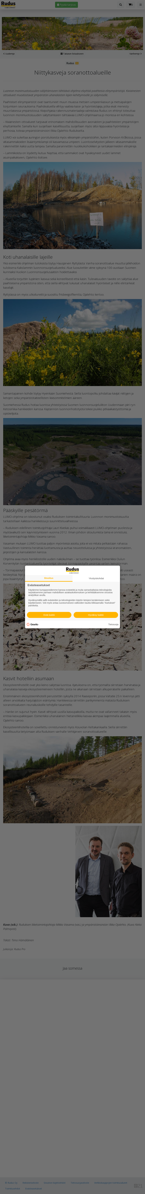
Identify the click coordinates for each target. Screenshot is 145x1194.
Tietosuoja (113, 624)
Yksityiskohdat (96, 578)
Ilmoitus (48, 578)
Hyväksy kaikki (96, 615)
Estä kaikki (49, 615)
